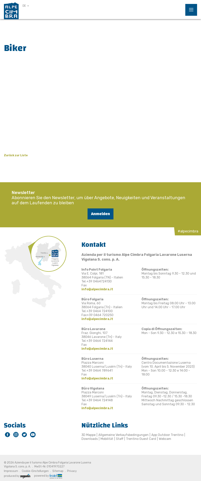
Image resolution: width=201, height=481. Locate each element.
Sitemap (57, 471)
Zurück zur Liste (16, 155)
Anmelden (100, 214)
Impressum (11, 471)
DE (24, 5)
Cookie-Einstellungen (35, 471)
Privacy (72, 471)
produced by (17, 476)
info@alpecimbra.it (97, 289)
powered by (48, 476)
